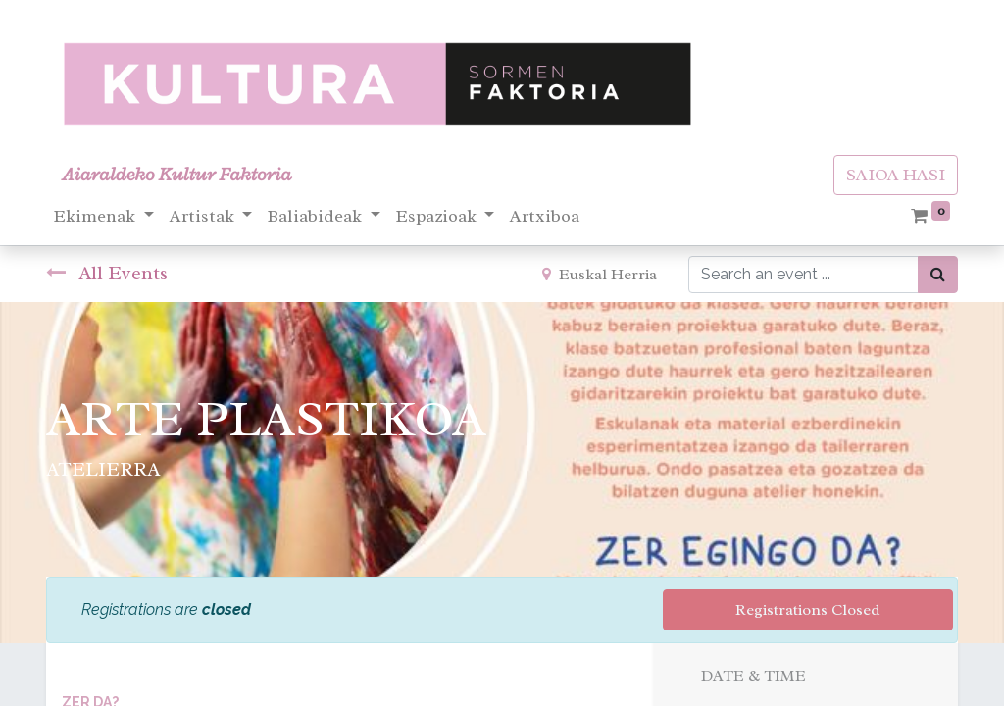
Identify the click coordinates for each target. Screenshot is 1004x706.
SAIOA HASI (895, 174)
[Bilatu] (938, 274)
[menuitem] (544, 216)
